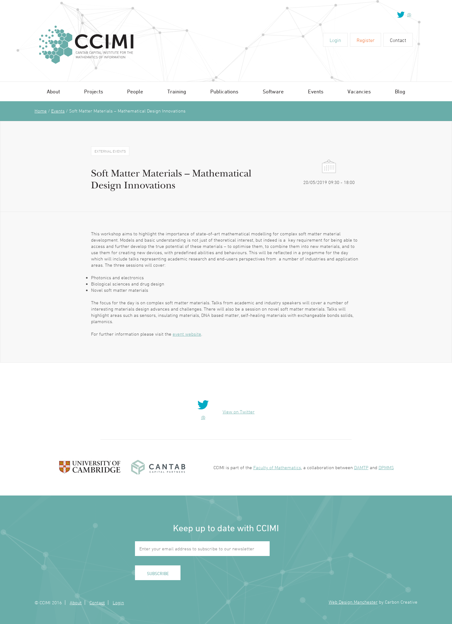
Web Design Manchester (353, 602)
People (135, 91)
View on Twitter (239, 411)
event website (187, 334)
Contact (398, 40)
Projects (93, 91)
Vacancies (359, 91)
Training (176, 91)
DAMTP (361, 467)
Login (335, 40)
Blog (400, 91)
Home (41, 110)
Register (365, 40)
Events (315, 91)
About (53, 91)
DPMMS (386, 467)
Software (273, 91)
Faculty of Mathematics (277, 467)
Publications (224, 91)
